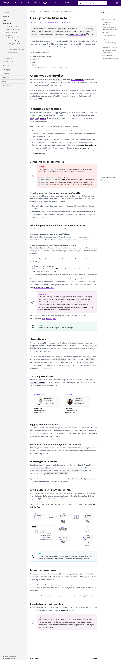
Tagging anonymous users (110, 39)
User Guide (33, 11)
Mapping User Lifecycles (77, 34)
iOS (36, 118)
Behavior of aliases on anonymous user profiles (110, 43)
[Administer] (6, 17)
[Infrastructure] (8, 62)
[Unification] (7, 24)
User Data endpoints (88, 145)
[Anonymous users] (14, 44)
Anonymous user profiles (109, 16)
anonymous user (77, 79)
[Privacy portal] (7, 85)
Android (43, 118)
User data (56, 11)
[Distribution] (8, 59)
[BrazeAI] (5, 82)
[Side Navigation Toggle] (24, 7)
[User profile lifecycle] (13, 41)
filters (68, 151)
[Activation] (7, 56)
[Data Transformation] (12, 29)
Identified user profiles (108, 19)
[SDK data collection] (13, 38)
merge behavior (82, 307)
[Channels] (6, 74)
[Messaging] (6, 70)
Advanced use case (107, 55)
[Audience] (6, 66)
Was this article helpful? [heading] (108, 177)
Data (40, 11)
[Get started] (6, 13)
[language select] (69, 3)
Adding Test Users (67, 610)
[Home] (5, 9)
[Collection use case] (13, 47)
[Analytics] (6, 78)
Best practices (55, 559)
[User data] (9, 35)
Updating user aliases (109, 36)
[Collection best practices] (15, 50)
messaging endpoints (81, 148)
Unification (47, 11)
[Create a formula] (11, 32)
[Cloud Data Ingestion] (12, 26)
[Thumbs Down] (105, 180)
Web (54, 318)
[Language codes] (12, 53)
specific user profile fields (48, 269)
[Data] (4, 21)
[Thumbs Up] (102, 180)
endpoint (52, 180)
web (31, 118)
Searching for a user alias (110, 47)
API (40, 99)
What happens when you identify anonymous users (110, 28)
